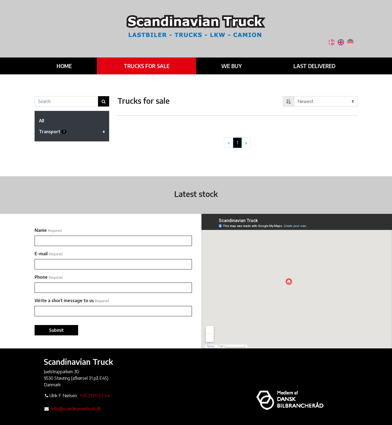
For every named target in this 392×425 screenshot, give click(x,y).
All (41, 120)
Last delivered (309, 63)
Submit (56, 330)
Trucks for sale (144, 63)
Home (64, 63)
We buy (227, 63)
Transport (74, 131)
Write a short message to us (64, 300)
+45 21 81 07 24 (95, 395)
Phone (41, 277)
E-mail (41, 253)
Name (41, 230)
